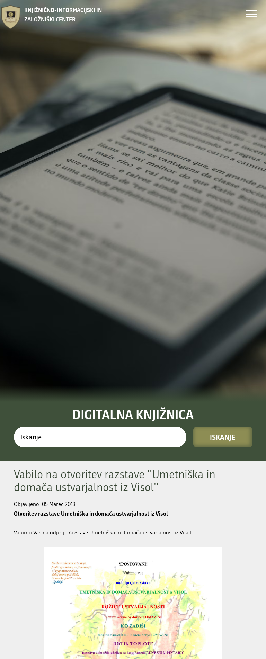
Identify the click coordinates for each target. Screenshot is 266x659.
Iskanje (223, 262)
